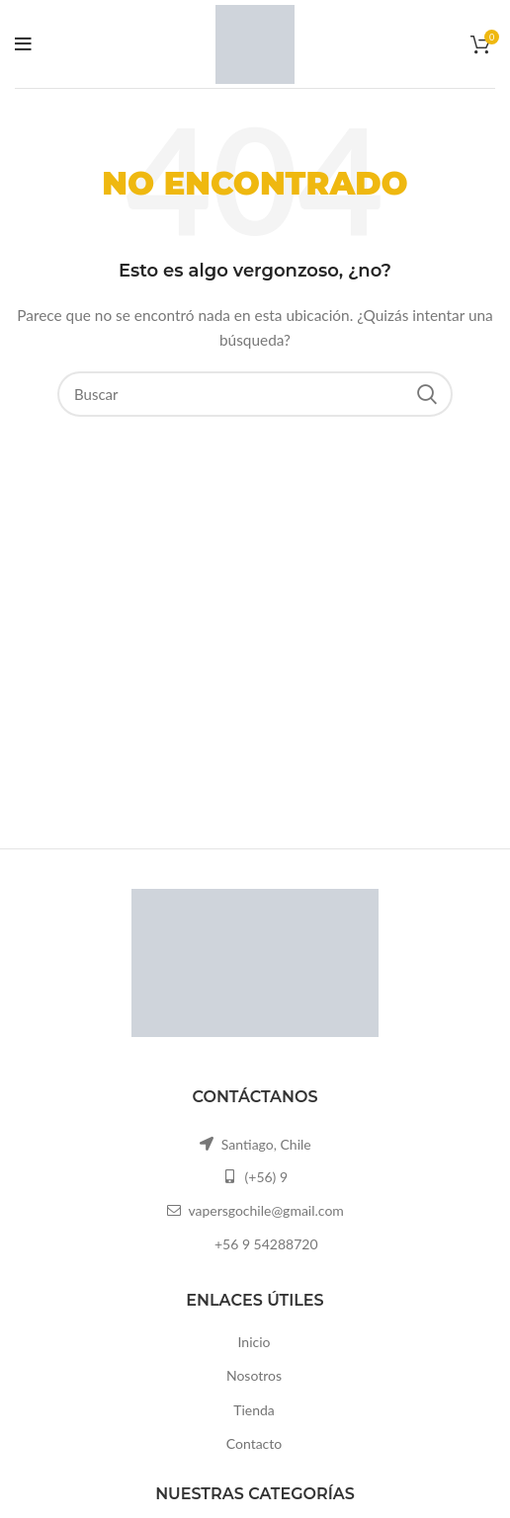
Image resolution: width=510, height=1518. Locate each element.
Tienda (254, 1409)
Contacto (254, 1443)
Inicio (254, 1341)
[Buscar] (255, 394)
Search (426, 394)
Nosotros (254, 1375)
